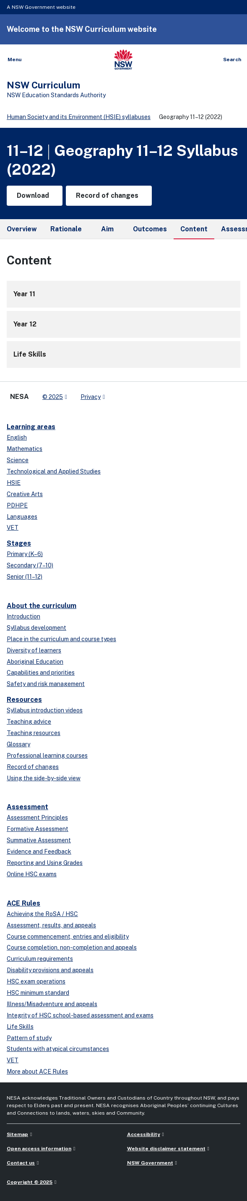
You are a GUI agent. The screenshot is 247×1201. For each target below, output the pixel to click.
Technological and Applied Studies (54, 471)
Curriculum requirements (40, 958)
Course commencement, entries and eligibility (68, 936)
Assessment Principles (37, 817)
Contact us (21, 1163)
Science (18, 460)
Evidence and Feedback (39, 851)
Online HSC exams (32, 874)
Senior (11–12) (24, 576)
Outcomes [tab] (150, 229)
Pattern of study (29, 1038)
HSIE (14, 482)
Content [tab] (194, 232)
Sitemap (17, 1134)
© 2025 (52, 396)
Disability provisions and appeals (50, 970)
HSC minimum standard (38, 992)
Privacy (91, 396)
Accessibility (143, 1134)
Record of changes (33, 767)
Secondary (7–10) (30, 565)
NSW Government (150, 1163)
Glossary (18, 744)
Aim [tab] (107, 229)
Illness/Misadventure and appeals (52, 1004)
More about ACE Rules (37, 1071)
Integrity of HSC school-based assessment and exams (80, 1015)
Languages (22, 516)
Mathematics (24, 448)
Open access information (39, 1149)
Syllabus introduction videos (45, 710)
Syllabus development (36, 627)
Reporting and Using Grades (45, 862)
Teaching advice (29, 721)
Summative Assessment (39, 840)
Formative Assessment (37, 829)
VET (12, 527)
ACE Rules (23, 903)
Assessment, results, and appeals (51, 925)
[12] (123, 324)
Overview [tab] (22, 229)
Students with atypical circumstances (58, 1049)
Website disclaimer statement (166, 1149)
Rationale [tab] (66, 229)
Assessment (27, 807)
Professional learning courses (47, 755)
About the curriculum (41, 606)
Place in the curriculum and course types (61, 639)
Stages (19, 543)
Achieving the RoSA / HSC (42, 914)
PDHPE (17, 505)
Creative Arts (25, 494)
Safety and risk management (46, 684)
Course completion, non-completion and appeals (72, 947)
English (17, 437)
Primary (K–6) (25, 554)
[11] (123, 294)
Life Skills (20, 1026)
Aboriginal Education (35, 661)
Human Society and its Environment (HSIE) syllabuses (79, 117)
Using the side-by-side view (44, 778)
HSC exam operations (36, 981)
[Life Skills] (123, 354)
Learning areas (31, 427)
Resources (24, 700)
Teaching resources (33, 733)
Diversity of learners (34, 650)
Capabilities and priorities (41, 672)
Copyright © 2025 (29, 1182)
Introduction (23, 616)
